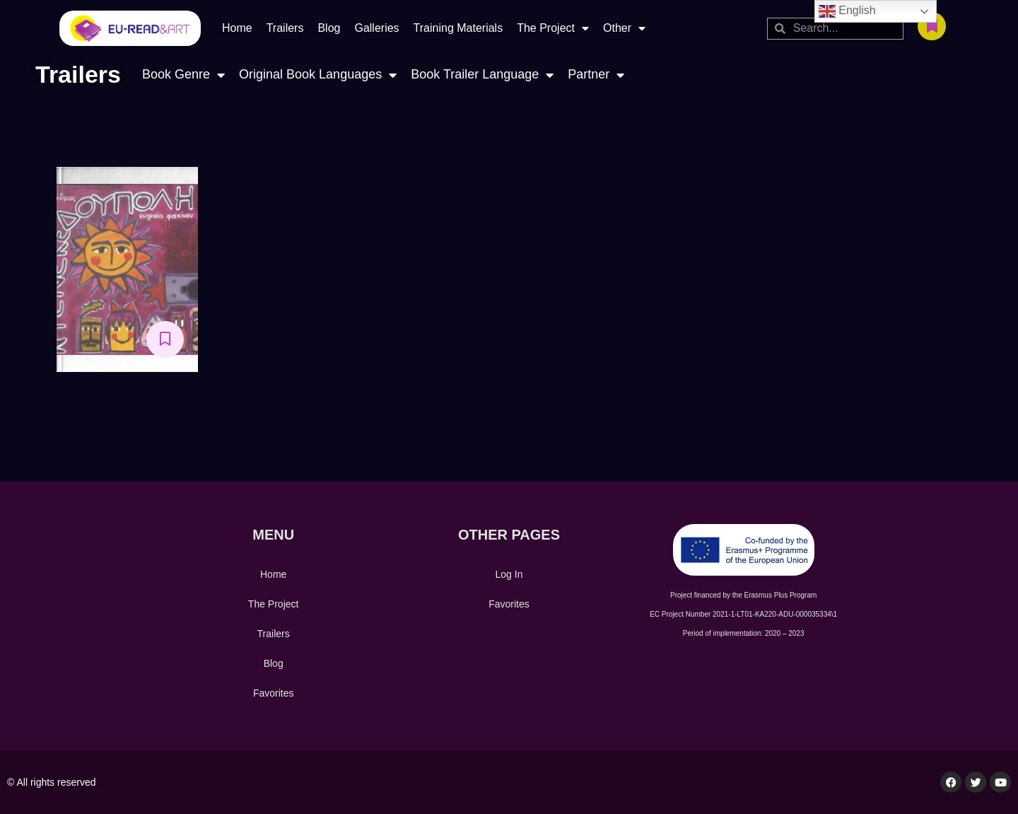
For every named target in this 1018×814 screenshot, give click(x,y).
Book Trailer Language (482, 75)
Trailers (285, 28)
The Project (553, 28)
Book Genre (183, 75)
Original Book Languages (318, 75)
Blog (328, 28)
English (847, 11)
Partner (596, 75)
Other (624, 28)
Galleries (376, 28)
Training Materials (458, 28)
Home (237, 28)
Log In (509, 574)
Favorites (273, 693)
